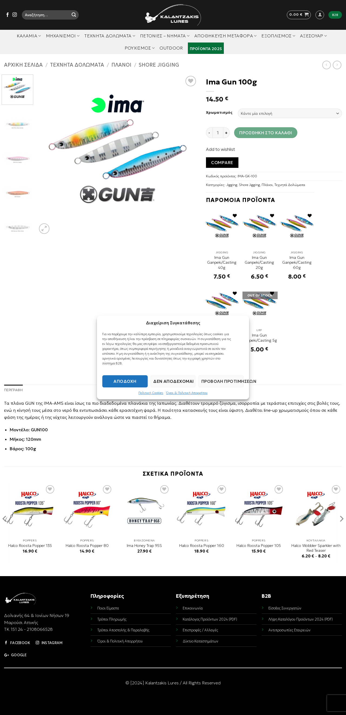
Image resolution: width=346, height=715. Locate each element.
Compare (222, 162)
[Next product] (326, 65)
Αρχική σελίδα (23, 65)
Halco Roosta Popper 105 (259, 545)
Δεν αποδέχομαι (173, 381)
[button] (299, 15)
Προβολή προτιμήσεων (222, 381)
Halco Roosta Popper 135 (30, 545)
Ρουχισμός (140, 48)
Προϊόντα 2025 (206, 48)
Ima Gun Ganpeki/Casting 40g (222, 262)
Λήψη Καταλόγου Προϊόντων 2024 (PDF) (300, 619)
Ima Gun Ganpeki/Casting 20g (259, 262)
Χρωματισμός (219, 113)
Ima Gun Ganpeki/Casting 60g (297, 262)
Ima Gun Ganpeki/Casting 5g (259, 338)
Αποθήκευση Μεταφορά (225, 35)
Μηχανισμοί (63, 35)
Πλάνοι (121, 65)
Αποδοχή (125, 381)
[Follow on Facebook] (7, 14)
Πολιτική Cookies (150, 393)
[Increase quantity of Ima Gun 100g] (226, 132)
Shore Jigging (159, 65)
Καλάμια (29, 35)
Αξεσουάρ (313, 35)
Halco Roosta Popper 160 (201, 545)
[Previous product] (337, 65)
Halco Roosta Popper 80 (87, 545)
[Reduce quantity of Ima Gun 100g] (209, 132)
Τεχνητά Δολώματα (109, 35)
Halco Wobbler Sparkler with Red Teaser (316, 548)
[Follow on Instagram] (14, 14)
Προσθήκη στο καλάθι (265, 132)
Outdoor (171, 48)
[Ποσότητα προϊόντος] (217, 132)
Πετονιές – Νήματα (164, 35)
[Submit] (73, 14)
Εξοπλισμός (278, 35)
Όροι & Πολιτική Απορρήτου (187, 393)
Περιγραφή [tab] (13, 390)
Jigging (231, 185)
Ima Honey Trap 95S (144, 545)
